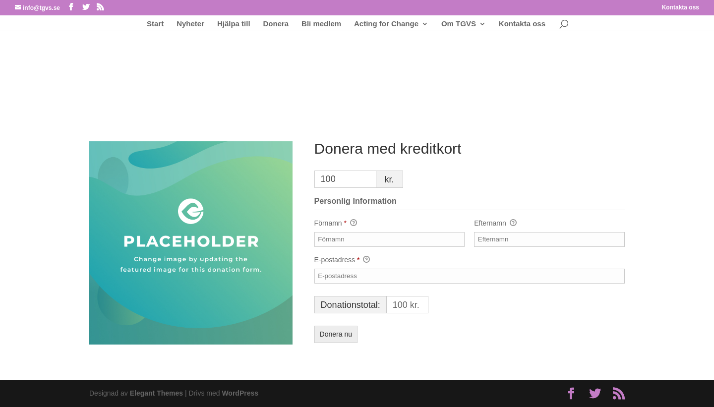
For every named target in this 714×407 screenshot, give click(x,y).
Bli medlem (321, 24)
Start (155, 24)
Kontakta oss (680, 7)
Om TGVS (458, 24)
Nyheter (190, 24)
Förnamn (335, 224)
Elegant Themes (156, 393)
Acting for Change (386, 24)
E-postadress (342, 260)
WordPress (240, 393)
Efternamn (495, 224)
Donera (276, 24)
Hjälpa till (233, 24)
